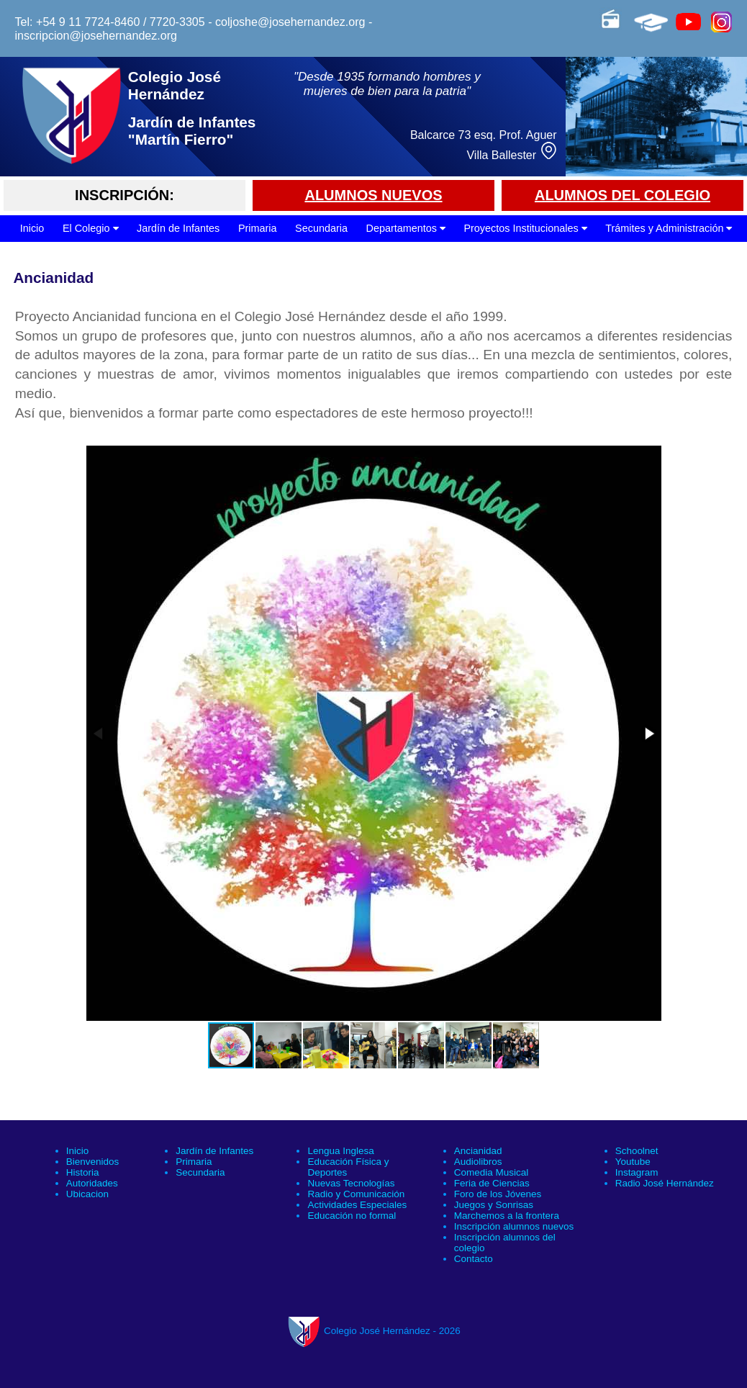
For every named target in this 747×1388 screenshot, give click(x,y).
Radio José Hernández (664, 1183)
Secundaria (321, 228)
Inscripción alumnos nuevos (514, 1226)
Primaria (257, 228)
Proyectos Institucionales (525, 228)
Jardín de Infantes (178, 228)
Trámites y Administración (668, 228)
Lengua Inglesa (340, 1150)
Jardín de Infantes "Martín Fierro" (192, 131)
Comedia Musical (491, 1172)
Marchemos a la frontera (506, 1215)
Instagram (636, 1172)
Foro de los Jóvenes (497, 1194)
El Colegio (91, 228)
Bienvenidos (92, 1161)
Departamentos (405, 228)
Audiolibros (478, 1161)
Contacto (473, 1258)
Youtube (633, 1161)
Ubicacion (87, 1194)
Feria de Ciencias (492, 1183)
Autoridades (92, 1183)
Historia (82, 1172)
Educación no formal (351, 1215)
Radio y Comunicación (355, 1194)
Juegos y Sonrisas (493, 1204)
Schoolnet (636, 1150)
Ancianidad (478, 1150)
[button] (648, 733)
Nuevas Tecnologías (350, 1183)
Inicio (32, 228)
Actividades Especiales (357, 1204)
